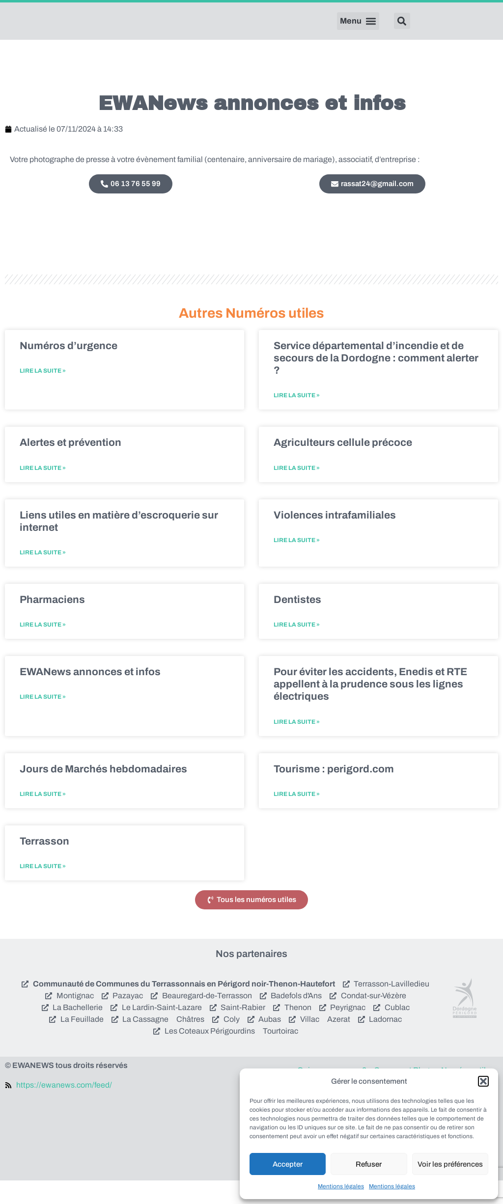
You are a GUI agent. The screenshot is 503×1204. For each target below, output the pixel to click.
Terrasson (44, 864)
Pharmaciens (52, 623)
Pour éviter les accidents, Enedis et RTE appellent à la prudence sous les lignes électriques (370, 707)
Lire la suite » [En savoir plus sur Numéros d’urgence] (43, 394)
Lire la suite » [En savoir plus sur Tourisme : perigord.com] (297, 817)
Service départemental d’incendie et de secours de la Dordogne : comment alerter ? (376, 381)
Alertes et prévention (70, 466)
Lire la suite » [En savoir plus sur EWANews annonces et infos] (43, 720)
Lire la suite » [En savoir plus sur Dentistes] (297, 648)
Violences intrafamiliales (335, 538)
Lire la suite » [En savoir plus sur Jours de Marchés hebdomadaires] (43, 817)
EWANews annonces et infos (90, 695)
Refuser (369, 1164)
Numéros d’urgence (68, 368)
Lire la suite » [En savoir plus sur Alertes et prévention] (43, 491)
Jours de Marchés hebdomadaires (103, 792)
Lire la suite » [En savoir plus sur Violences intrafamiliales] (297, 563)
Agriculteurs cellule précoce (343, 466)
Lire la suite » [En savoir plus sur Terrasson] (43, 889)
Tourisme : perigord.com (334, 792)
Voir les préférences (450, 1164)
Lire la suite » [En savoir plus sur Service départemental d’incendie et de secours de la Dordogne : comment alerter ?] (297, 418)
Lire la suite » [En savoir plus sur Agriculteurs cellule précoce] (297, 491)
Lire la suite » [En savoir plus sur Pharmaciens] (43, 648)
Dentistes (297, 623)
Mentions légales (341, 1186)
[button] (483, 1081)
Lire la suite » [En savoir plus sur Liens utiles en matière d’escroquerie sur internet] (43, 576)
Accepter (288, 1164)
